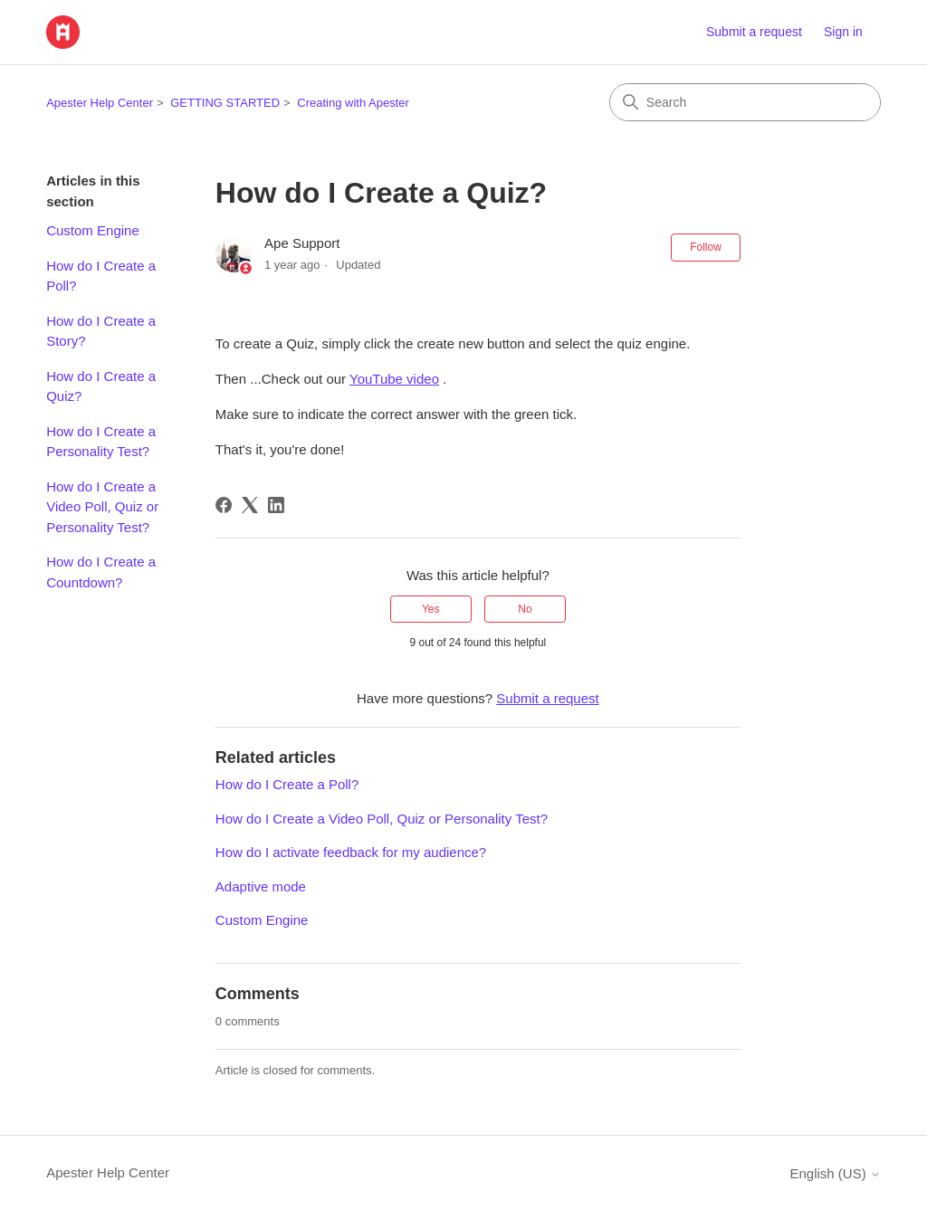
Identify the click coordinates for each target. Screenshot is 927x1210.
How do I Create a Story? (101, 331)
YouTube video (394, 378)
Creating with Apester (353, 103)
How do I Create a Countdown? (101, 572)
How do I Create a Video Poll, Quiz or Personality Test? (102, 507)
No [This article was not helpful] (524, 609)
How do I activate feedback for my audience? (350, 852)
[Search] (745, 102)
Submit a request (754, 31)
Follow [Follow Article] (706, 247)
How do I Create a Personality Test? (101, 442)
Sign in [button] (843, 31)
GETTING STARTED (225, 103)
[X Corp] (250, 505)
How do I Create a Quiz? (101, 386)
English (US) (834, 1173)
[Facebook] (223, 505)
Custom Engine (92, 230)
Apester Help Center (99, 103)
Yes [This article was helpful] (431, 609)
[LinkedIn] (276, 505)
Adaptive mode (260, 886)
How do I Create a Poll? (101, 276)
